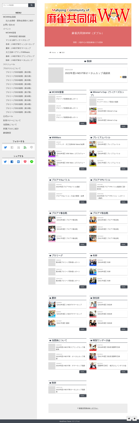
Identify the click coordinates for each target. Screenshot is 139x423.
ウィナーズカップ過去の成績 (107, 102)
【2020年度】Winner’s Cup (107, 111)
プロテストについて (12, 68)
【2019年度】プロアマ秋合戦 (108, 220)
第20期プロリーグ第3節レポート (68, 281)
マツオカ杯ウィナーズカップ (18, 40)
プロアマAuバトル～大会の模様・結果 (70, 196)
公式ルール (8, 116)
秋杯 (124, 77)
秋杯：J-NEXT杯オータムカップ (19, 60)
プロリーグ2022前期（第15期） (19, 100)
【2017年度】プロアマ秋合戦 (108, 238)
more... (82, 123)
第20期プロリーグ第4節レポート (68, 271)
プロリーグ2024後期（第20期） (19, 80)
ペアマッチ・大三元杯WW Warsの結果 (70, 144)
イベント (7, 29)
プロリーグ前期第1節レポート (67, 108)
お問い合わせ (9, 25)
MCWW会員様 (9, 17)
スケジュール (9, 64)
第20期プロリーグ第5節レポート (68, 262)
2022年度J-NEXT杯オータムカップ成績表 (87, 73)
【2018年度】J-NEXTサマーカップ (69, 314)
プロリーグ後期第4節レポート (67, 117)
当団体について (10, 125)
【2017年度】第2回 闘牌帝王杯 (108, 356)
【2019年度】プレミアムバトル (108, 144)
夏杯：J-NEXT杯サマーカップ (18, 48)
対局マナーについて (12, 120)
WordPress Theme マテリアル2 (69, 421)
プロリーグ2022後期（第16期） (19, 96)
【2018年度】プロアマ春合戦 (67, 229)
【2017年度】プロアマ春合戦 (67, 238)
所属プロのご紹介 (11, 129)
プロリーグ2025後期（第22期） (19, 72)
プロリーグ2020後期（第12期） (19, 112)
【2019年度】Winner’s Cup (107, 120)
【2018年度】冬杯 (103, 271)
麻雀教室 (7, 133)
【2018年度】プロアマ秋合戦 (108, 229)
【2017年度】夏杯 (62, 323)
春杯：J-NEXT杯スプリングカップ (20, 56)
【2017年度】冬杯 (103, 281)
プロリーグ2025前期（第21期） (19, 76)
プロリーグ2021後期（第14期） (19, 104)
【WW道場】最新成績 (17, 36)
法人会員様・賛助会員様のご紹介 (19, 21)
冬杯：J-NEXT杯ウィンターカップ (20, 44)
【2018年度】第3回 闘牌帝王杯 (108, 347)
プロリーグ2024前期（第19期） (19, 84)
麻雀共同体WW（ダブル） (88, 33)
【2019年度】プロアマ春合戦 (67, 220)
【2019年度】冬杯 (103, 262)
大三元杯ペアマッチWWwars (18, 52)
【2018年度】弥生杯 (104, 323)
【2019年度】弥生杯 (104, 314)
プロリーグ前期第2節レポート (67, 99)
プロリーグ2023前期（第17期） (19, 92)
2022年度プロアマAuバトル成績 (68, 187)
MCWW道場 (11, 33)
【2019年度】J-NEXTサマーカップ (69, 305)
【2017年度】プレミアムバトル (108, 163)
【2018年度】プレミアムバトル (108, 153)
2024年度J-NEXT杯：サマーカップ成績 (70, 366)
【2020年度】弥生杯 (104, 305)
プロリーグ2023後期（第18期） (19, 88)
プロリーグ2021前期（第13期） (19, 108)
